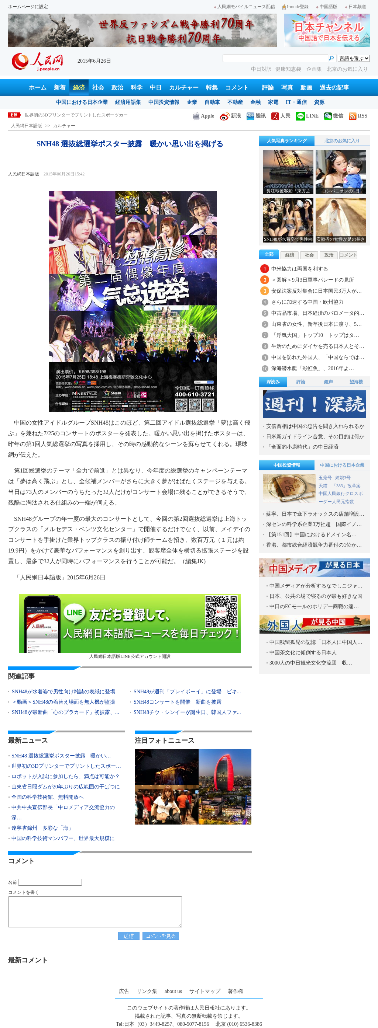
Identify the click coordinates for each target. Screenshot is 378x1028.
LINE (307, 116)
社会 (98, 87)
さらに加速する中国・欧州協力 (307, 302)
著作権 (235, 991)
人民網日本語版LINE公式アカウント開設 (130, 626)
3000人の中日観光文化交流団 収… (310, 663)
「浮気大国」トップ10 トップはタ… (315, 335)
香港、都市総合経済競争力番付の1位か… (314, 545)
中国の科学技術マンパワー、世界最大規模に (63, 838)
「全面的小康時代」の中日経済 (302, 447)
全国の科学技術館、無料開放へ (47, 797)
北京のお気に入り (347, 69)
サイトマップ (204, 991)
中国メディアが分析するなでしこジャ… (315, 586)
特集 (212, 87)
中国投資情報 (163, 102)
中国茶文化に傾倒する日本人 (303, 652)
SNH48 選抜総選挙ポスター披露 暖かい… (61, 756)
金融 (255, 102)
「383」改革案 (346, 485)
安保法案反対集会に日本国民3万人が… (316, 291)
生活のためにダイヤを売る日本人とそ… (317, 346)
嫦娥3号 (343, 477)
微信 (333, 116)
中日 (156, 87)
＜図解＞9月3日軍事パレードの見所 (312, 280)
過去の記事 (334, 87)
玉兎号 (325, 477)
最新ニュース (28, 740)
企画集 (314, 69)
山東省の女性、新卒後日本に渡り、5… (316, 324)
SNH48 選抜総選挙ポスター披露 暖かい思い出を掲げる (81, 115)
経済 (79, 87)
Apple (203, 116)
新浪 (230, 116)
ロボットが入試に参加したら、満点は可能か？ (65, 776)
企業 (192, 102)
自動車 (212, 102)
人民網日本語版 (26, 125)
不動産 (235, 102)
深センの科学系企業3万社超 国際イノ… (314, 524)
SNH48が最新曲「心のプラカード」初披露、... (65, 712)
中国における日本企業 (82, 102)
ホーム (38, 87)
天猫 (324, 485)
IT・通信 (296, 102)
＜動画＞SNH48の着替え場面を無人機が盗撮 (63, 702)
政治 (117, 87)
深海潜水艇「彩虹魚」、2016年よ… (312, 368)
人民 (281, 116)
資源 (319, 102)
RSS (358, 116)
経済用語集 (128, 102)
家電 (273, 102)
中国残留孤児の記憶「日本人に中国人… (315, 642)
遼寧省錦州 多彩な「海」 (42, 828)
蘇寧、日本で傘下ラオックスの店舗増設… (315, 514)
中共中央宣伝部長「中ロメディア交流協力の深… (63, 812)
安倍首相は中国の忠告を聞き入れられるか (315, 426)
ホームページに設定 (28, 6)
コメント (237, 87)
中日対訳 (261, 69)
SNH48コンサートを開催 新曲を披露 (177, 702)
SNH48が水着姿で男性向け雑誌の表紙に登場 (63, 691)
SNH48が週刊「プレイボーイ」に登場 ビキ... (187, 691)
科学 (136, 87)
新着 (60, 87)
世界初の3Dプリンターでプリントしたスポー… (66, 766)
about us (173, 991)
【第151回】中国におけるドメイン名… (311, 534)
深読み (273, 381)
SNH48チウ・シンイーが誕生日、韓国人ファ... (187, 712)
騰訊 (256, 116)
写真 (287, 87)
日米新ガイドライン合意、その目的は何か (315, 436)
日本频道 (355, 6)
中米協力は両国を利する (299, 269)
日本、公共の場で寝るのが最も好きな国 (315, 596)
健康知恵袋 (289, 69)
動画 (306, 87)
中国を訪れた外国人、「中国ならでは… (317, 357)
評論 (268, 87)
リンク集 (147, 991)
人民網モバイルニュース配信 (244, 6)
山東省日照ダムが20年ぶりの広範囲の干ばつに (65, 787)
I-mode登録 (295, 6)
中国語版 (326, 6)
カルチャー (184, 87)
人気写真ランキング (287, 140)
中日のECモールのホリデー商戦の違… (314, 606)
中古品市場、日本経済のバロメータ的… (317, 313)
